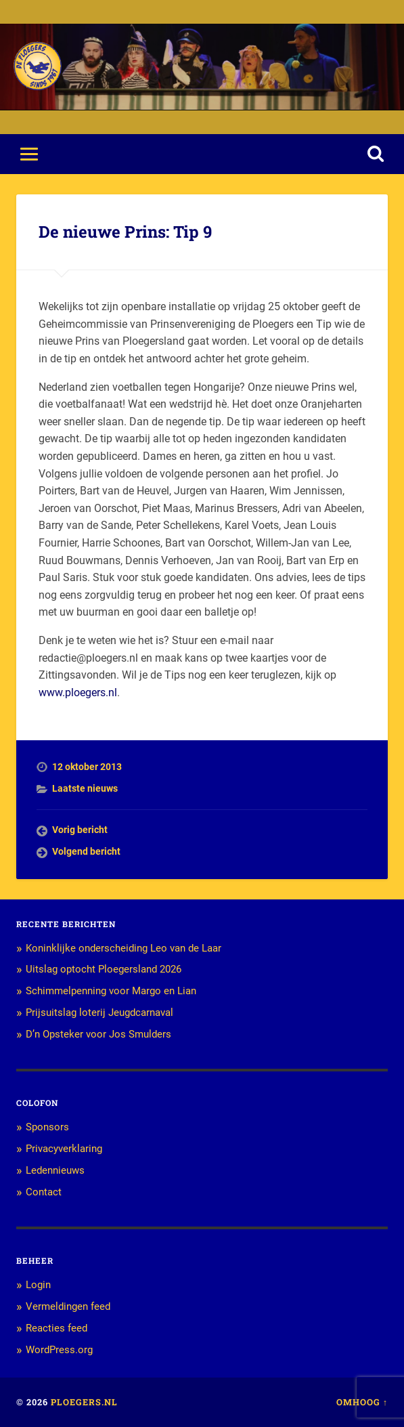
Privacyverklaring (64, 1149)
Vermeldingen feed (68, 1306)
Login (38, 1285)
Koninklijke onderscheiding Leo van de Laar (123, 948)
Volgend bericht (86, 851)
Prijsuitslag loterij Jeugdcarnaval (99, 1012)
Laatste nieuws (85, 788)
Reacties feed (56, 1328)
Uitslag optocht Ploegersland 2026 (103, 969)
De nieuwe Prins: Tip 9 (125, 231)
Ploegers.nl (84, 1402)
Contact (44, 1192)
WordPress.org (59, 1350)
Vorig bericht (80, 829)
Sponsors (47, 1127)
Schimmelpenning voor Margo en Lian (111, 991)
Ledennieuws (55, 1170)
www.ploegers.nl (78, 692)
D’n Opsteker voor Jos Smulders (98, 1034)
